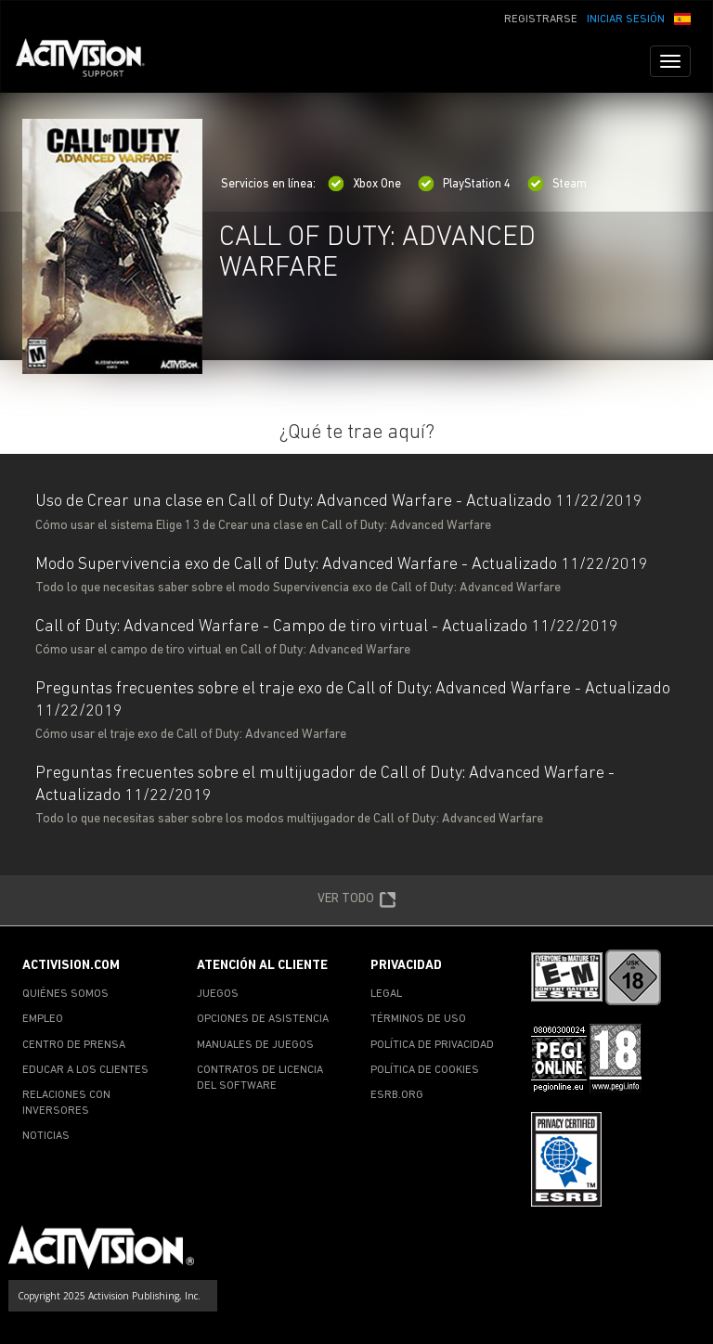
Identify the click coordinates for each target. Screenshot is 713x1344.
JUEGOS (218, 994)
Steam (557, 184)
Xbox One (364, 184)
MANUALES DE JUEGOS (255, 1045)
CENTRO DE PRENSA (73, 1045)
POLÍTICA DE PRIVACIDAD (432, 1045)
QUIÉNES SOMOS (65, 994)
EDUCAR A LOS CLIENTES (85, 1070)
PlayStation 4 (464, 184)
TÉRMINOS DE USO (418, 1019)
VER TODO (357, 900)
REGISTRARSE (540, 19)
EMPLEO (42, 1019)
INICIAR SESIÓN (626, 19)
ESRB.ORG (396, 1095)
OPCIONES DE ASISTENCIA (263, 1019)
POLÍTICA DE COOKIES (424, 1070)
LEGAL (386, 994)
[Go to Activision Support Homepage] (89, 61)
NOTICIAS (46, 1136)
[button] (682, 17)
